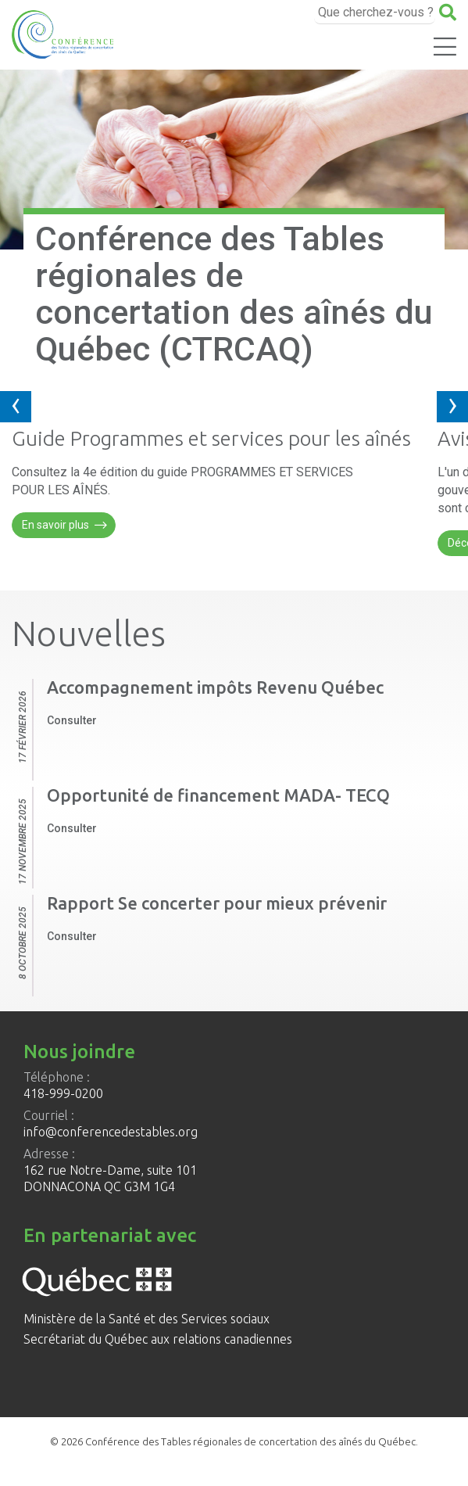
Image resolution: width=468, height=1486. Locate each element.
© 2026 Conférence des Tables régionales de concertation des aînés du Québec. (234, 1441)
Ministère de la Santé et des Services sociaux (146, 1319)
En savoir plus (64, 526)
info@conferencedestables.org (110, 1132)
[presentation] (15, 406)
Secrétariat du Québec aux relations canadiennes (157, 1339)
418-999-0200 (63, 1093)
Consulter (72, 720)
